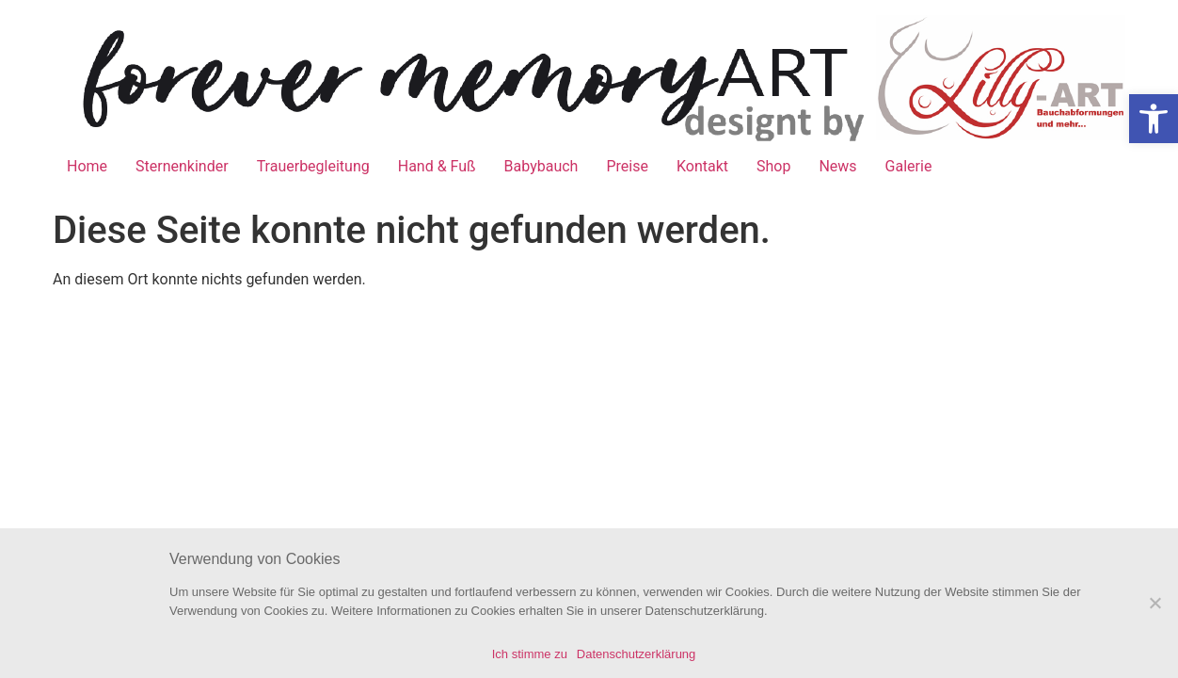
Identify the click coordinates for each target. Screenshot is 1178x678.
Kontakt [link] (702, 166)
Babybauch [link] (541, 166)
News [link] (837, 166)
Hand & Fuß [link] (437, 166)
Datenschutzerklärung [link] (636, 654)
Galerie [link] (908, 166)
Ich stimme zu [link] (529, 654)
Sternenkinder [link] (182, 166)
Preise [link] (626, 166)
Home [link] (87, 166)
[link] (1153, 118)
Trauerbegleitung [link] (313, 166)
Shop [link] (773, 166)
